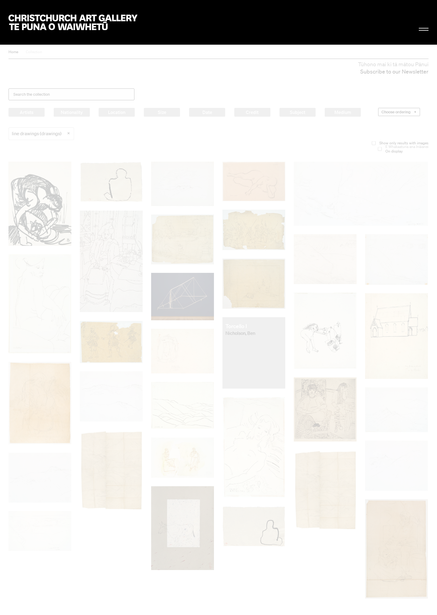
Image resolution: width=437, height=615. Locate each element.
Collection (34, 51)
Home (13, 51)
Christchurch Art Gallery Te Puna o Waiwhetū (72, 22)
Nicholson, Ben (240, 333)
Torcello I (236, 326)
